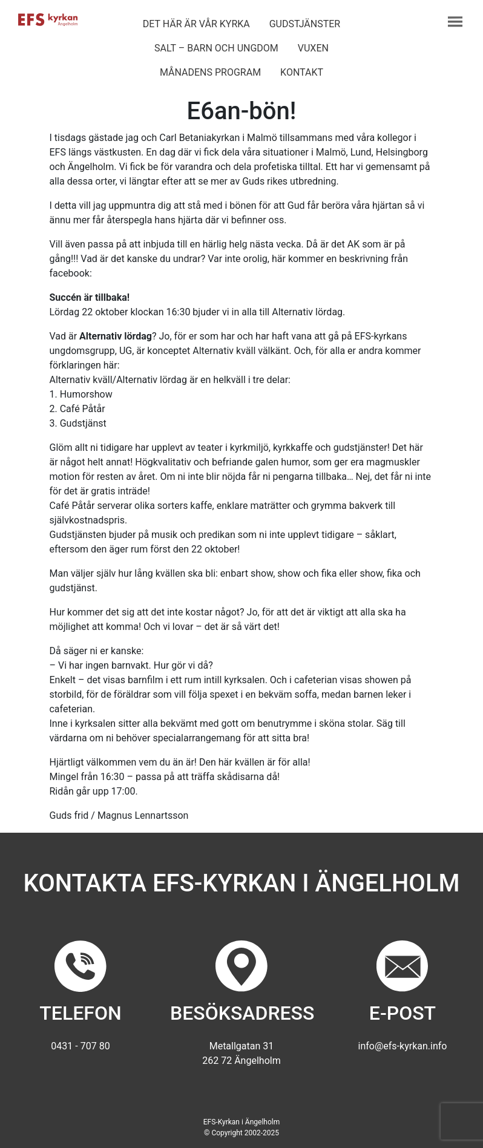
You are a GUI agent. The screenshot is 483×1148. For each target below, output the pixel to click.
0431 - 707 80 (80, 1046)
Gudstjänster (304, 24)
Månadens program (210, 72)
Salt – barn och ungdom (216, 48)
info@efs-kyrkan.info (402, 1046)
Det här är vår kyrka (196, 24)
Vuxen (313, 48)
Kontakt (301, 72)
